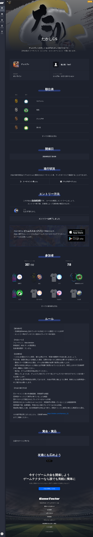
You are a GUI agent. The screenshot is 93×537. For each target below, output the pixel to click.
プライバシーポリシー (49, 520)
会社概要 (49, 509)
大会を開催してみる (49, 488)
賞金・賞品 (49, 431)
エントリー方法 (49, 194)
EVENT (3, 33)
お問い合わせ (49, 513)
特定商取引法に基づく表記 (49, 523)
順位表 (49, 89)
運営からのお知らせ (49, 506)
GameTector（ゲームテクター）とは (49, 503)
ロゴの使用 (49, 527)
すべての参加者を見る (49, 309)
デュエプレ (25, 68)
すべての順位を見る (49, 139)
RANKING (2, 27)
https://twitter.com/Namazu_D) (57, 416)
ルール (49, 318)
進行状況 (49, 168)
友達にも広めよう (49, 455)
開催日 (49, 148)
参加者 (49, 255)
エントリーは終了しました (49, 224)
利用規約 (49, 516)
